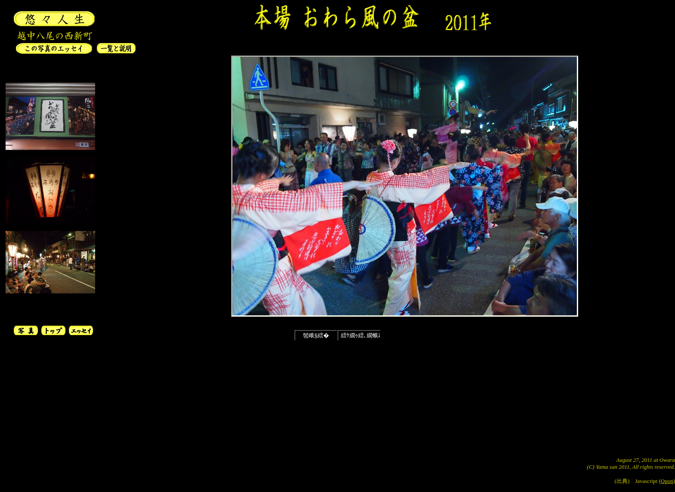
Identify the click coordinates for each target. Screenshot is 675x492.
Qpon (667, 481)
